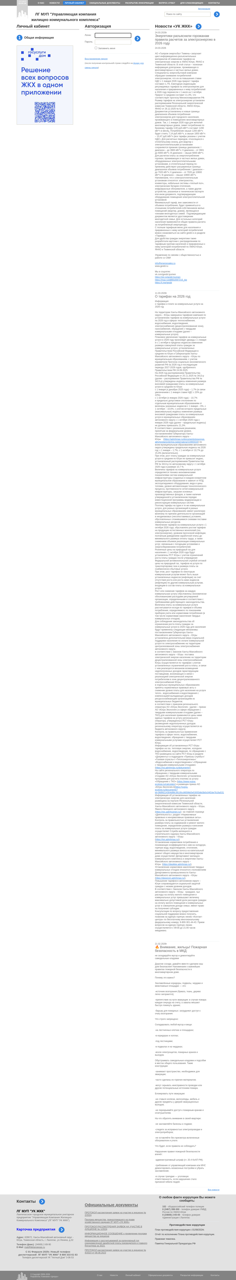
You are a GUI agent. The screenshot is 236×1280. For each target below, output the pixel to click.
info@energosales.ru (165, 263)
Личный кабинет (74, 3)
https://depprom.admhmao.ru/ (170, 878)
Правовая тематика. (165, 1239)
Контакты (214, 3)
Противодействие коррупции (187, 1225)
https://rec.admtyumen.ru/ (168, 812)
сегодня (22, 2)
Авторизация (204, 9)
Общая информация (39, 37)
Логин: (88, 35)
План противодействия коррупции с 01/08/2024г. (180, 1229)
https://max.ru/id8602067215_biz (171, 280)
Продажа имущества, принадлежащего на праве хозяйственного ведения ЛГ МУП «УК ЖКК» (110, 1221)
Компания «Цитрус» (49, 1277)
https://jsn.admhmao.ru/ (167, 839)
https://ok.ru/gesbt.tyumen (168, 277)
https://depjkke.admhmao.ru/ (177, 864)
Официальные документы (104, 3)
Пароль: (89, 41)
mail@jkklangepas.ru (34, 1247)
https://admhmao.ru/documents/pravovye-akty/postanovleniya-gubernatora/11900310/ (180, 440)
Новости (54, 3)
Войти (137, 39)
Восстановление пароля (96, 59)
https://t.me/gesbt (163, 282)
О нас (41, 3)
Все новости (213, 1190)
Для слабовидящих (191, 3)
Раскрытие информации (139, 3)
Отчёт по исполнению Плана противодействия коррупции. (185, 1234)
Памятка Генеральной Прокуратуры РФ (175, 1243)
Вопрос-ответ (167, 3)
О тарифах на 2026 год (172, 296)
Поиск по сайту (174, 14)
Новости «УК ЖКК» (173, 26)
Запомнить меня (106, 48)
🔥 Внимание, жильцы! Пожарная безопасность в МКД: (181, 949)
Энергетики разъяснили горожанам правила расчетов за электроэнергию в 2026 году (185, 39)
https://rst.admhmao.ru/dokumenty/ (173, 767)
